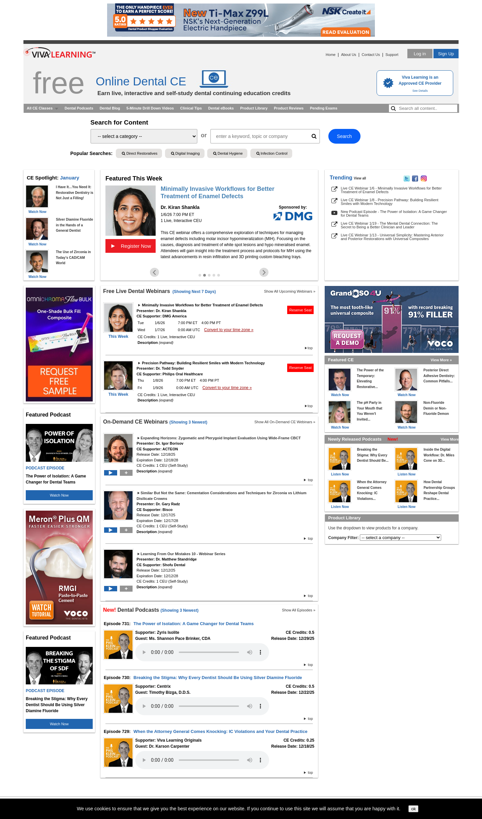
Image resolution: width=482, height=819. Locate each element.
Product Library (253, 108)
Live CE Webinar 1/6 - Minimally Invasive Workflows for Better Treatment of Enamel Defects (391, 190)
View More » (441, 360)
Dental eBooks (221, 108)
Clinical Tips (191, 108)
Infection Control (272, 153)
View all (360, 178)
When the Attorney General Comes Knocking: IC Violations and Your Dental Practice (221, 731)
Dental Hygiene (228, 153)
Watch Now (59, 495)
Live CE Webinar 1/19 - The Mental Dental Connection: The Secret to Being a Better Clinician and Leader (389, 225)
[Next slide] (263, 272)
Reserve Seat (300, 310)
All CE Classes (40, 108)
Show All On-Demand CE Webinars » (284, 422)
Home (330, 55)
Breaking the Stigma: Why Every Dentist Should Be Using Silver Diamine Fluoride (218, 677)
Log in (420, 53)
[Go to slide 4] (214, 275)
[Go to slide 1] (199, 275)
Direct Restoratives (139, 153)
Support (391, 55)
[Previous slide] (154, 272)
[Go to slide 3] (209, 275)
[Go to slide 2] (204, 275)
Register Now (130, 245)
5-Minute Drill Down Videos (150, 108)
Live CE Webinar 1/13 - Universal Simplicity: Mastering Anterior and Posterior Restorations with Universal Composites (392, 237)
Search (344, 136)
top (310, 348)
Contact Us (371, 55)
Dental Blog (110, 108)
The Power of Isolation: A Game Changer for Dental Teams (194, 623)
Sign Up (446, 53)
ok (413, 808)
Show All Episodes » (298, 610)
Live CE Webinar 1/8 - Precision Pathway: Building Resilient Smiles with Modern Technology (389, 202)
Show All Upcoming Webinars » (289, 291)
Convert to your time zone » (228, 329)
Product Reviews (289, 108)
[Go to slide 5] (218, 275)
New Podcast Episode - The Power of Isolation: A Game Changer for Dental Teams (394, 213)
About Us (348, 55)
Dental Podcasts (79, 108)
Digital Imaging (185, 153)
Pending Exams (323, 108)
